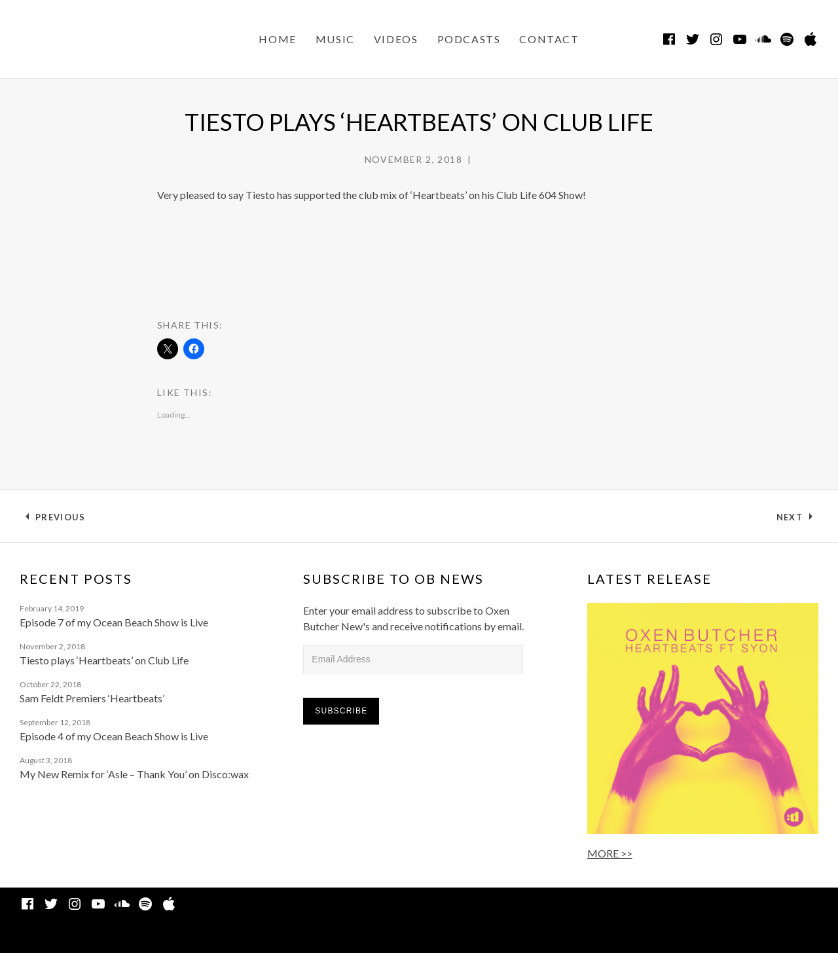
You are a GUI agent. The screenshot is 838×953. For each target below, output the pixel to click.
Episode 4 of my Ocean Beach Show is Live (114, 736)
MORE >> (609, 853)
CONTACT (549, 39)
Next (797, 520)
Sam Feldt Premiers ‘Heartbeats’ (92, 698)
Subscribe (341, 710)
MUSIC (335, 39)
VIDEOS (396, 39)
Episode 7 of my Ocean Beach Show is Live (114, 622)
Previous (60, 520)
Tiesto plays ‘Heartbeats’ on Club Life (104, 660)
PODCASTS (469, 39)
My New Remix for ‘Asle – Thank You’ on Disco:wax (134, 774)
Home (277, 39)
